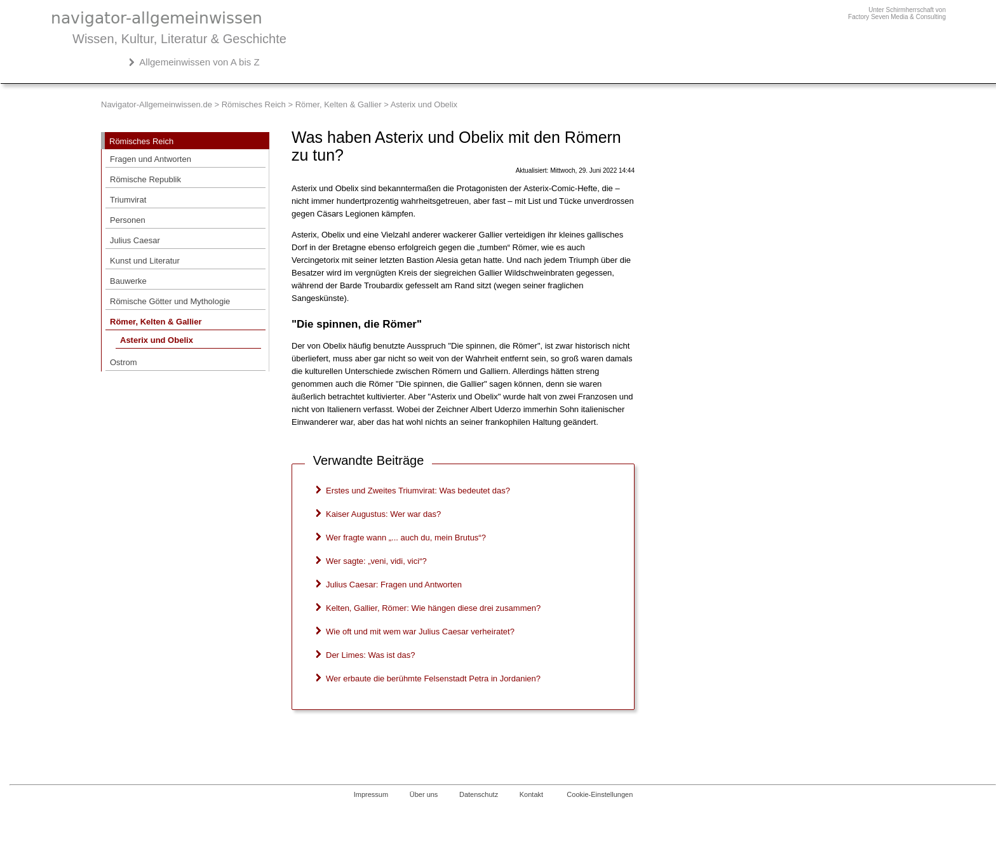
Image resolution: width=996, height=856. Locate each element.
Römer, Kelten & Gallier (338, 104)
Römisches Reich (254, 104)
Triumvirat (128, 199)
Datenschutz (478, 794)
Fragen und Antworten (150, 159)
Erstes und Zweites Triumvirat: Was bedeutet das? (418, 490)
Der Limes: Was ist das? (370, 655)
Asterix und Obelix (156, 340)
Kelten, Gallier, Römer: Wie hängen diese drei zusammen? (433, 608)
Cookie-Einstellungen (600, 794)
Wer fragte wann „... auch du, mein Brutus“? (406, 537)
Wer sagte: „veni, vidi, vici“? (376, 561)
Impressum (371, 794)
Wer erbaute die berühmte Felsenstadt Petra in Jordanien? (433, 678)
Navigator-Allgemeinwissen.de (156, 104)
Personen (127, 220)
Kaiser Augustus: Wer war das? (383, 514)
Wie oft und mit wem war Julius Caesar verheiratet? (420, 631)
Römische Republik (145, 179)
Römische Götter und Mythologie (170, 301)
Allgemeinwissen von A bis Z (199, 62)
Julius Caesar (135, 240)
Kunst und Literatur (145, 260)
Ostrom (123, 362)
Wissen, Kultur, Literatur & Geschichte (179, 39)
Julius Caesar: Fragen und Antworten (394, 584)
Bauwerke (128, 281)
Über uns (424, 794)
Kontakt (531, 794)
